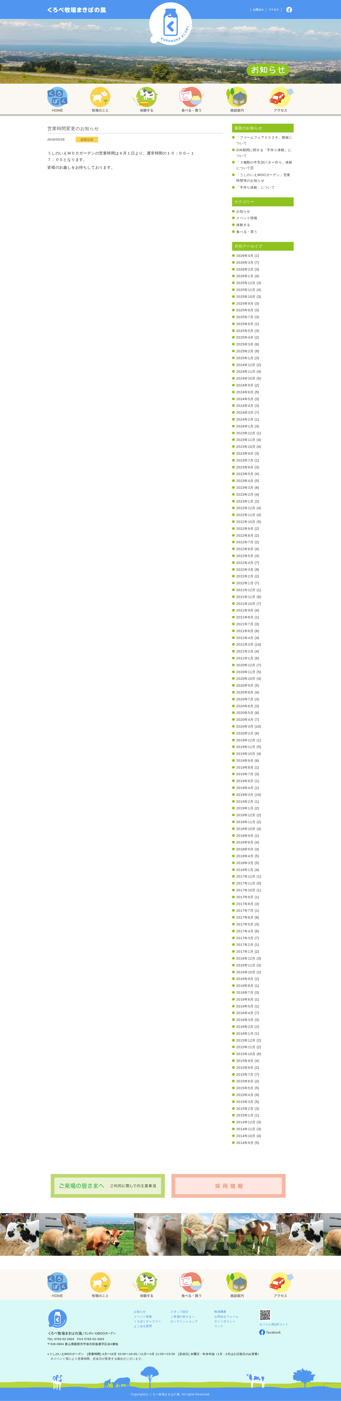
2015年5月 (245, 1088)
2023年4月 (245, 481)
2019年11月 (246, 747)
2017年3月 (245, 938)
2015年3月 (245, 1102)
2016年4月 (245, 1013)
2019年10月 (246, 754)
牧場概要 (220, 1311)
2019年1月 (245, 808)
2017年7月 (245, 910)
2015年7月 (245, 1074)
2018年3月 (245, 863)
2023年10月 (246, 447)
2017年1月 (245, 951)
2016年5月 (245, 1006)
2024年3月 (245, 412)
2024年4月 (245, 406)
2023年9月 (245, 453)
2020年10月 (246, 678)
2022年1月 (245, 583)
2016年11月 (246, 965)
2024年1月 (245, 426)
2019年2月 (245, 801)
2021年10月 (246, 604)
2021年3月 (245, 644)
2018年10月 (246, 829)
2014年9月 (245, 1143)
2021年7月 (245, 624)
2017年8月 (245, 904)
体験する (243, 225)
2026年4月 (245, 256)
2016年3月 (245, 1020)
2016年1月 (245, 1033)
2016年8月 (245, 986)
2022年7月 (245, 542)
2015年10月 (246, 1054)
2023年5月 (245, 474)
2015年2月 (245, 1109)
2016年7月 (245, 992)
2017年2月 (245, 945)
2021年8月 (245, 617)
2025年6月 (245, 324)
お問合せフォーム (226, 1316)
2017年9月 (245, 897)
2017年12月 (246, 876)
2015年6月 (245, 1081)
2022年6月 (245, 549)
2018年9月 (245, 836)
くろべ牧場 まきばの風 (170, 23)
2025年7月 (245, 317)
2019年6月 (245, 781)
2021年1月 (245, 658)
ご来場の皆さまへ (182, 1316)
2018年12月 (246, 815)
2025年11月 (246, 290)
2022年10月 (246, 522)
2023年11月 (246, 440)
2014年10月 (246, 1136)
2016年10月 (246, 972)
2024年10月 (246, 378)
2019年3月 (245, 795)
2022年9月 (245, 528)
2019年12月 (246, 740)
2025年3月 (245, 344)
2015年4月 (245, 1095)
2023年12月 (246, 433)
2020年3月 (245, 726)
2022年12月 (246, 508)
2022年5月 (245, 556)
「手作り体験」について (255, 187)
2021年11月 (246, 597)
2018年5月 (245, 849)
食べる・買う (246, 232)
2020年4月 (245, 719)
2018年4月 (245, 856)
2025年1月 (245, 358)
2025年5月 (245, 331)
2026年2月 (245, 269)
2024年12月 (246, 365)
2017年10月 (246, 890)
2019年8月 (245, 767)
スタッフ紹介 (179, 1311)
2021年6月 (245, 631)
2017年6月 (245, 917)
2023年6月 (245, 467)
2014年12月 (246, 1122)
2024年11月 (246, 371)
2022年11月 (246, 515)
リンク (218, 1326)
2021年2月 (245, 651)
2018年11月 (246, 822)
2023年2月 (245, 494)
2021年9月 (245, 610)
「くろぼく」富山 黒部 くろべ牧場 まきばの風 (76, 10)
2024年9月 (245, 385)
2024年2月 (245, 419)
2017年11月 (246, 883)
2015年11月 (246, 1047)
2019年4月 (245, 788)
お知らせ (243, 211)
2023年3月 (245, 488)
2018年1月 (245, 870)
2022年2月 (245, 576)
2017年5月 (245, 924)
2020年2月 (245, 733)
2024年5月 (245, 399)
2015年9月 (245, 1061)
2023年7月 (245, 460)
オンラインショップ (184, 1321)
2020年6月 (245, 706)
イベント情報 (246, 218)
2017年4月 (245, 931)
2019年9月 (245, 760)
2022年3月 (245, 569)
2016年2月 (245, 1027)
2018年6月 (245, 842)
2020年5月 (245, 713)
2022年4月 (245, 563)
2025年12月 (246, 283)
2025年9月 (245, 303)
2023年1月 (245, 501)
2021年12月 (246, 590)
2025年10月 (246, 297)
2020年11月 (246, 672)
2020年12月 (246, 665)
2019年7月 (245, 774)
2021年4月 (245, 638)
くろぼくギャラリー (147, 1321)
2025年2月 (245, 351)
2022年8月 (245, 535)
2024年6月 (245, 392)
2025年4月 (245, 337)
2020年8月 (245, 692)
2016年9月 (245, 979)
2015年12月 (246, 1040)
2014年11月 (246, 1129)
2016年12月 (246, 958)
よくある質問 (143, 1326)
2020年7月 (245, 699)
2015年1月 (245, 1115)
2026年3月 (245, 262)
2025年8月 (245, 310)
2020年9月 (245, 685)
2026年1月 (245, 276)
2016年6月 (245, 999)
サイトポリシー (225, 1321)
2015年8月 (245, 1068)
